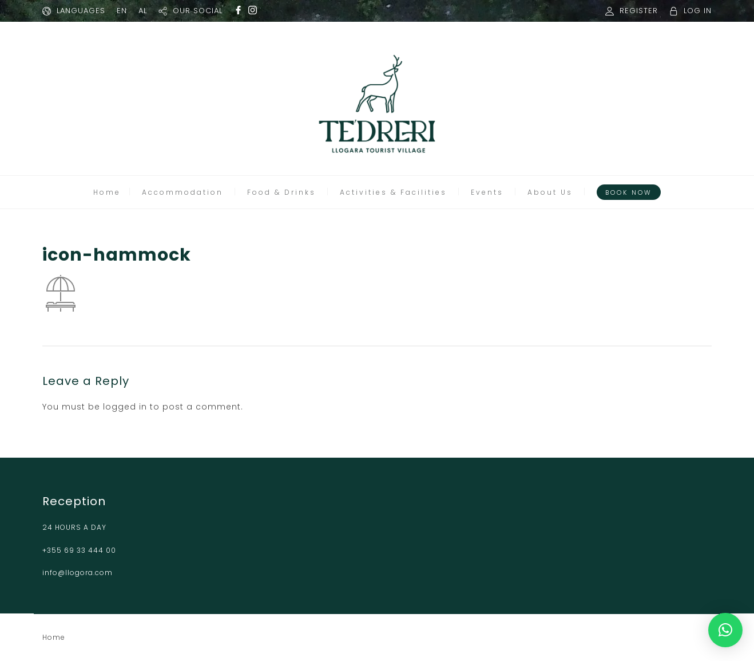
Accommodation (182, 192)
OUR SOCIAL (198, 10)
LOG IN (698, 10)
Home (107, 192)
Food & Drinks (281, 192)
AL (142, 10)
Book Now (628, 192)
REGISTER (639, 10)
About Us (550, 192)
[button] (725, 630)
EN (122, 10)
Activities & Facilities (393, 192)
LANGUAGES (81, 10)
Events (487, 192)
